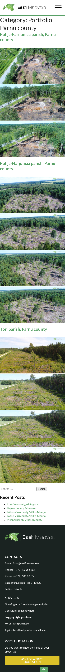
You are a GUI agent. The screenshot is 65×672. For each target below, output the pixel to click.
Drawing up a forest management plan (26, 604)
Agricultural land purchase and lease (25, 630)
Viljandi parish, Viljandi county (24, 519)
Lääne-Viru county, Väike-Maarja (26, 512)
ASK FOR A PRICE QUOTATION (32, 660)
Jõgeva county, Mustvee (21, 508)
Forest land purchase (17, 623)
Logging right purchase (18, 617)
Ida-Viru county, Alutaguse (22, 504)
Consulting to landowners (19, 610)
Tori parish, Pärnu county (23, 329)
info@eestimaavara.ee (26, 563)
